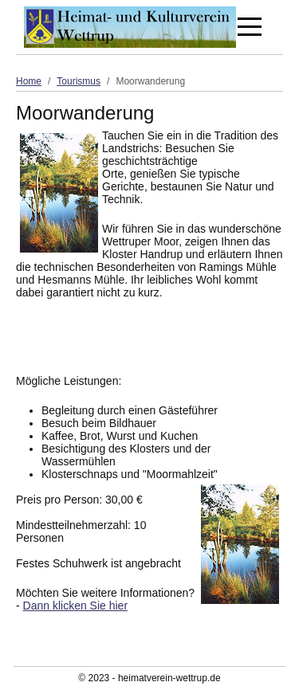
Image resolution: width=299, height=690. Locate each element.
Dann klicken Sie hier (75, 605)
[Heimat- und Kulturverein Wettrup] (130, 27)
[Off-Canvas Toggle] (250, 27)
